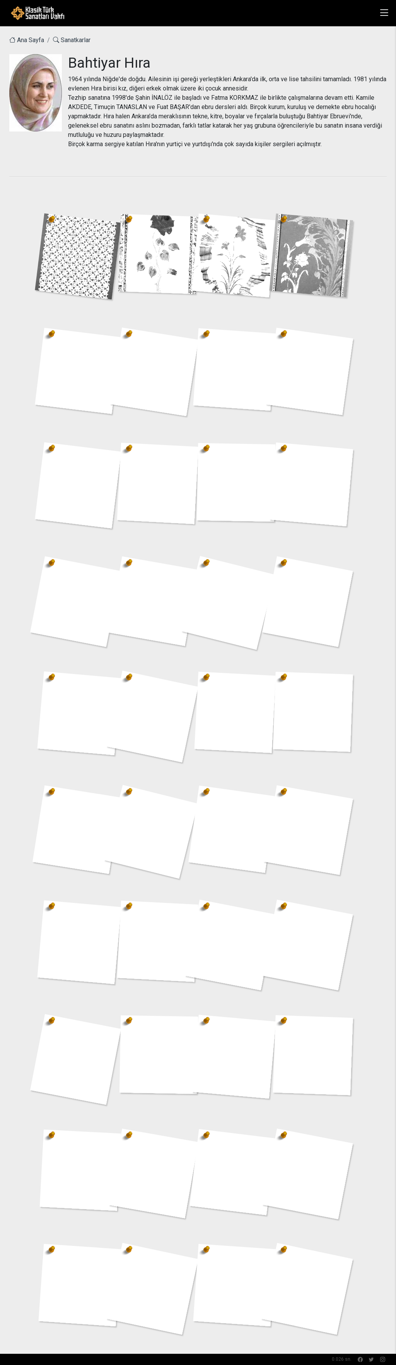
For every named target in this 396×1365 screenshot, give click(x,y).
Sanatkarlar (71, 40)
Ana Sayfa (26, 40)
